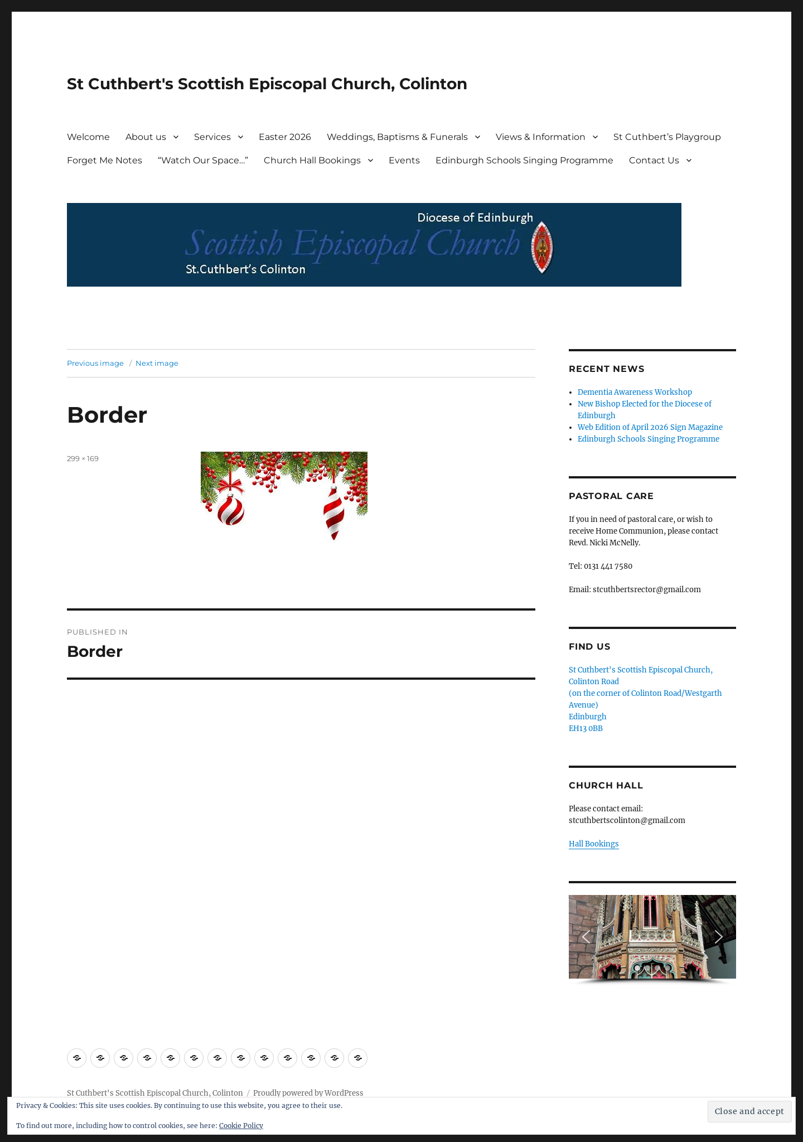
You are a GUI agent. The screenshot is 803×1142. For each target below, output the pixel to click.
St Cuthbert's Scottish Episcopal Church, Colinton (267, 83)
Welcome (88, 137)
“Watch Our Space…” (203, 160)
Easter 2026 (285, 137)
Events (404, 160)
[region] (652, 940)
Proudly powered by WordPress (308, 1093)
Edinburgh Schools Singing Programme (524, 160)
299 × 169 (83, 458)
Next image (157, 363)
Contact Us (654, 160)
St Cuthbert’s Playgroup (667, 137)
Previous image (95, 363)
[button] (586, 937)
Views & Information (541, 137)
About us (145, 137)
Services (212, 137)
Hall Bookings (594, 844)
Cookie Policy (241, 1125)
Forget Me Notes (104, 160)
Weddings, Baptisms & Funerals (397, 137)
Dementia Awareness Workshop (635, 392)
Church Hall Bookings (312, 160)
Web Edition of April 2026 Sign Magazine (650, 427)
